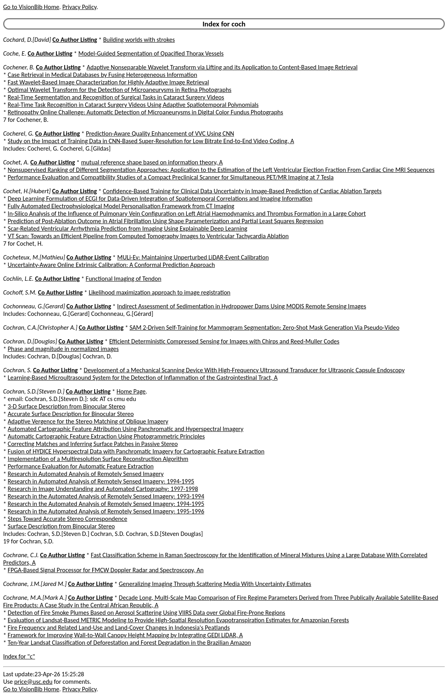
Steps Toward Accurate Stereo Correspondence (67, 518)
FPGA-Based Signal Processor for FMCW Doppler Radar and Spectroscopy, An (106, 570)
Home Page (131, 391)
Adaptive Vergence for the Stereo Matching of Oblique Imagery (88, 421)
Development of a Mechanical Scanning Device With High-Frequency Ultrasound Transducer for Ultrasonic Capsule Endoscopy (244, 370)
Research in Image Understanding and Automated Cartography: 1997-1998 (103, 489)
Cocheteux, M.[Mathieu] (34, 257)
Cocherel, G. (18, 133)
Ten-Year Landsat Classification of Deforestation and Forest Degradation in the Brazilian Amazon (129, 642)
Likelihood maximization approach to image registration (160, 292)
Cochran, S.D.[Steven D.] (34, 391)
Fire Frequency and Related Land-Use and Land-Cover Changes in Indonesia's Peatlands (119, 627)
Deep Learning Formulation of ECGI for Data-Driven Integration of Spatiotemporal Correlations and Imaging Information (160, 198)
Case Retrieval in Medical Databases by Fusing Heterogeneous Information (102, 74)
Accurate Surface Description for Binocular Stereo (71, 414)
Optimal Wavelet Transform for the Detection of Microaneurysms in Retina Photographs (120, 89)
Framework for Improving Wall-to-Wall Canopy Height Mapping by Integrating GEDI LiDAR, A (125, 635)
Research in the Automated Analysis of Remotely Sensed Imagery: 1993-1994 (106, 496)
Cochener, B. (19, 67)
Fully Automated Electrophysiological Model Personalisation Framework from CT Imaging (121, 206)
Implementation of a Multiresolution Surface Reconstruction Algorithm (98, 459)
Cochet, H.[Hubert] (27, 191)
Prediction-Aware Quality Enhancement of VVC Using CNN (160, 133)
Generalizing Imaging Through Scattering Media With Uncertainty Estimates (215, 584)
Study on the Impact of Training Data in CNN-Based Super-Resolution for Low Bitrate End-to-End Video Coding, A (151, 141)
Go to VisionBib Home (31, 7)
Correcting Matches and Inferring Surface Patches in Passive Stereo (93, 444)
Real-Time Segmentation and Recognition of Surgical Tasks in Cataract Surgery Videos (116, 97)
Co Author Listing (74, 39)
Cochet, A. (16, 162)
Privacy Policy (79, 7)
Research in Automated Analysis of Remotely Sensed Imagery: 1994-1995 (101, 481)
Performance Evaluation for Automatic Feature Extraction (81, 466)
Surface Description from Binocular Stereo (61, 526)
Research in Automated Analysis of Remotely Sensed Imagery (86, 474)
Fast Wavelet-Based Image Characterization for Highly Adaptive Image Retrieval (108, 82)
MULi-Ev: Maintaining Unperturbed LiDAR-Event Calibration (193, 257)
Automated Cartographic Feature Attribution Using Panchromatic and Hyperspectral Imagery (126, 429)
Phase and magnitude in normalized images (63, 349)
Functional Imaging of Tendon (124, 278)
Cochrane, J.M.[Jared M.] (35, 584)
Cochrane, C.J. (21, 555)
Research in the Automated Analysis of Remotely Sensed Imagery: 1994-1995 (106, 504)
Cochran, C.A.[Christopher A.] (40, 327)
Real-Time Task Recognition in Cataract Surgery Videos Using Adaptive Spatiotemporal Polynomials (133, 104)
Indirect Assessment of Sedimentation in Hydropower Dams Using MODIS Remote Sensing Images (241, 306)
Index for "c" (19, 656)
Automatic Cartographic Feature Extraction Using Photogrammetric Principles (106, 436)
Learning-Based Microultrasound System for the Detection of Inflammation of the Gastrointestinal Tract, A (143, 377)
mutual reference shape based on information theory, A (152, 162)
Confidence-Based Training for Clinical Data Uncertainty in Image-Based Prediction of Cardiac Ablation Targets (242, 191)
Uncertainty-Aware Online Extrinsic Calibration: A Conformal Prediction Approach (111, 265)
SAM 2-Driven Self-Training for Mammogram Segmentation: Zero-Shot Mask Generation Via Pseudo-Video (265, 327)
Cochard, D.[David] (27, 39)
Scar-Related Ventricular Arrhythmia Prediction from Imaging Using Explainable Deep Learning (127, 228)
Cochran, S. (17, 370)
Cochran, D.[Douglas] (30, 341)
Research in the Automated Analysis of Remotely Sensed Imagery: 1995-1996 (106, 511)
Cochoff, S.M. (20, 292)
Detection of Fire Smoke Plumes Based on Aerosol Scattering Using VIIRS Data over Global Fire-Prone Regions (146, 612)
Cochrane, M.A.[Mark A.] (35, 597)
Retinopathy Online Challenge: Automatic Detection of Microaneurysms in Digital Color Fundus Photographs (145, 112)
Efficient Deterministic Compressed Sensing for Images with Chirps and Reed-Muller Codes (224, 341)
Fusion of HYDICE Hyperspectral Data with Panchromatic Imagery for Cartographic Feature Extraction (136, 451)
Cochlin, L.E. (18, 278)
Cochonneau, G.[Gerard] (34, 306)
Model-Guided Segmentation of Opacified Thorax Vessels (151, 53)
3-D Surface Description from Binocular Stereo (66, 406)
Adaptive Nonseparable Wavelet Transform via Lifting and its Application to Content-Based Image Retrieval (222, 67)
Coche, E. (14, 53)
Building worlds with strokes (139, 39)
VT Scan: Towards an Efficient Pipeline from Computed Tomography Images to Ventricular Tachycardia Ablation (148, 236)
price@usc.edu (33, 681)
